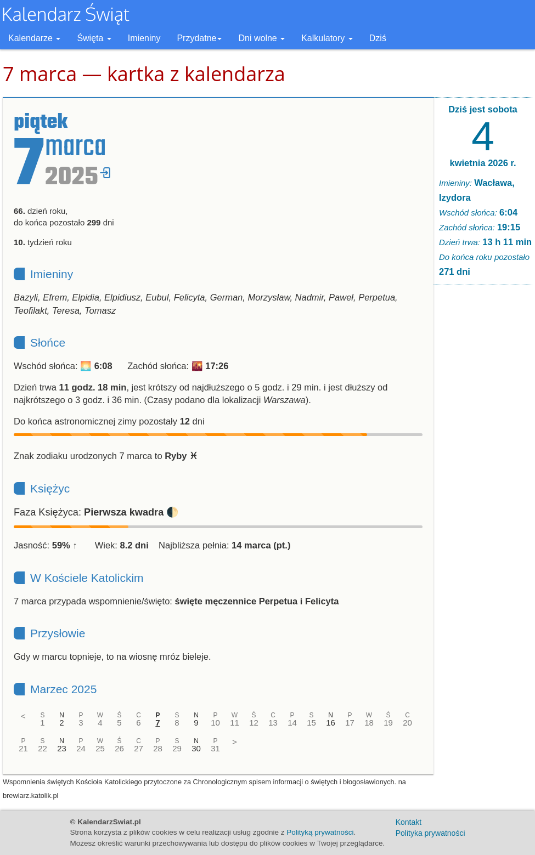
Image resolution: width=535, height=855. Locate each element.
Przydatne (199, 38)
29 (177, 748)
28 (157, 748)
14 (292, 722)
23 (61, 748)
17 (349, 722)
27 (138, 748)
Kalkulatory (327, 38)
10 (215, 722)
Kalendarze (34, 38)
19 (388, 722)
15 (311, 722)
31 (215, 748)
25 (100, 748)
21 (23, 748)
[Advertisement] (483, 460)
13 (273, 722)
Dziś (377, 38)
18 (369, 722)
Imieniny (144, 38)
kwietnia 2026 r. (482, 163)
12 (253, 722)
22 (42, 748)
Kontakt (408, 822)
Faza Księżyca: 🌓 (96, 512)
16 (330, 722)
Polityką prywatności (319, 832)
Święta (94, 38)
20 (407, 722)
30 (196, 748)
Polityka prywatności (430, 833)
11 (234, 722)
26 (119, 748)
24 (81, 748)
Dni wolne (261, 38)
